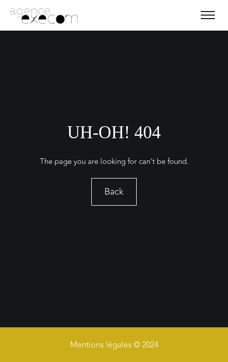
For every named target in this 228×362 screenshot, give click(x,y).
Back (114, 192)
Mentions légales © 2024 (114, 345)
